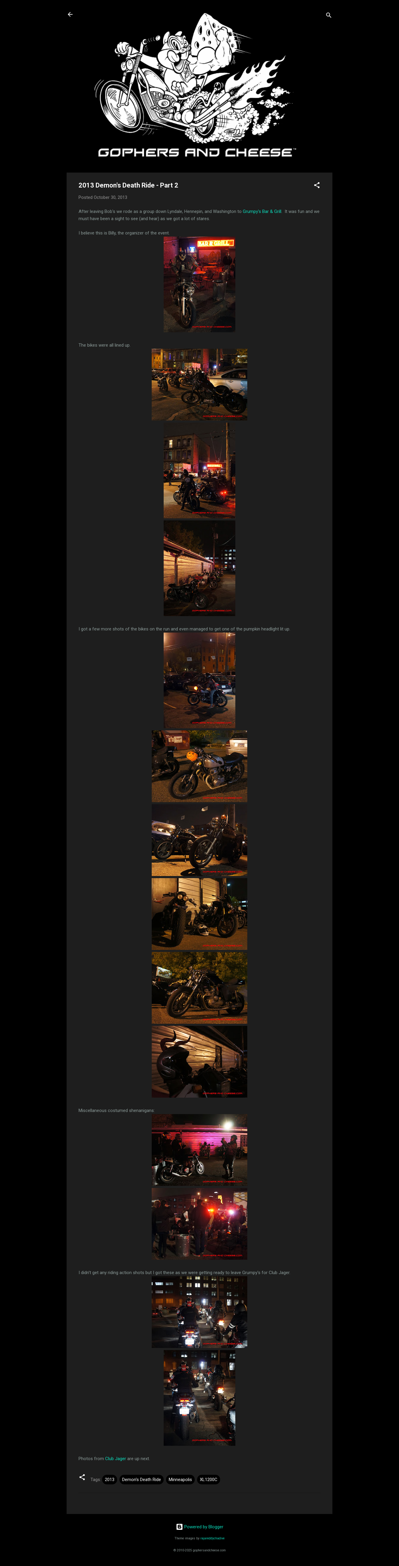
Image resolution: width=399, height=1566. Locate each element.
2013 (109, 1479)
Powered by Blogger (199, 1527)
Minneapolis (180, 1479)
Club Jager (115, 1458)
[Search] (328, 16)
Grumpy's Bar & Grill (262, 211)
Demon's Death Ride (141, 1479)
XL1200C (208, 1479)
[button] (316, 186)
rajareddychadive (212, 1538)
